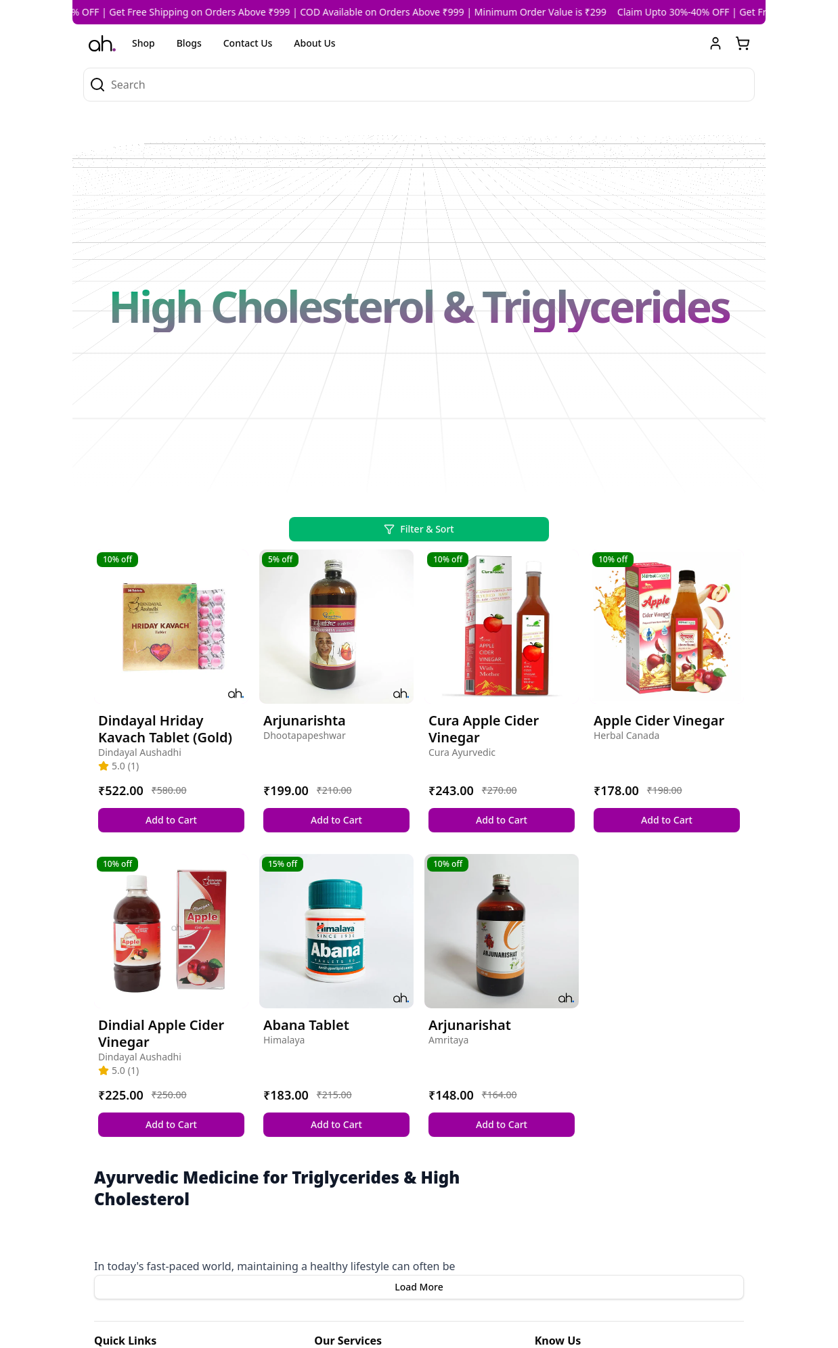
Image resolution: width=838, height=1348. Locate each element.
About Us (314, 43)
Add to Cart (171, 819)
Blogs (189, 43)
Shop (143, 43)
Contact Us (248, 43)
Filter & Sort (419, 528)
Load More (419, 1286)
